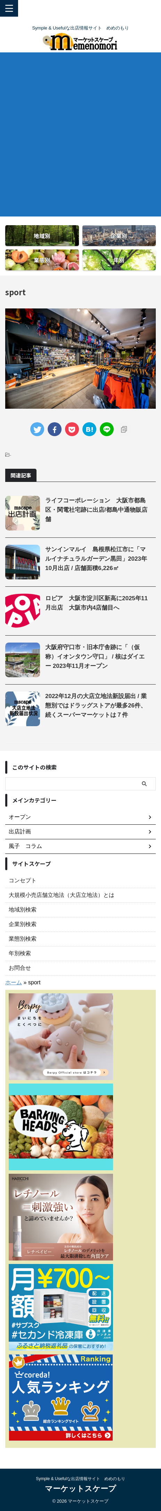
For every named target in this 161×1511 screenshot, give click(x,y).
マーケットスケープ (80, 1488)
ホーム (13, 982)
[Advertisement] (80, 136)
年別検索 (20, 953)
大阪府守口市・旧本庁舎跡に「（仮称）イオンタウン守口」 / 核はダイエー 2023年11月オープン (95, 656)
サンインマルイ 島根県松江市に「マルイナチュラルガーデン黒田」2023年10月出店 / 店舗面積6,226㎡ (96, 558)
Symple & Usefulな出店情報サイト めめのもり (80, 1478)
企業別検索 (23, 924)
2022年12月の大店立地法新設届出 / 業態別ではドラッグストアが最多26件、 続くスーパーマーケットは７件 (96, 705)
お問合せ (20, 968)
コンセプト (23, 880)
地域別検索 (23, 909)
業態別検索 (23, 939)
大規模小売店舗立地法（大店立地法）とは (61, 895)
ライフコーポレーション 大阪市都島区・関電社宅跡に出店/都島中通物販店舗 (96, 510)
